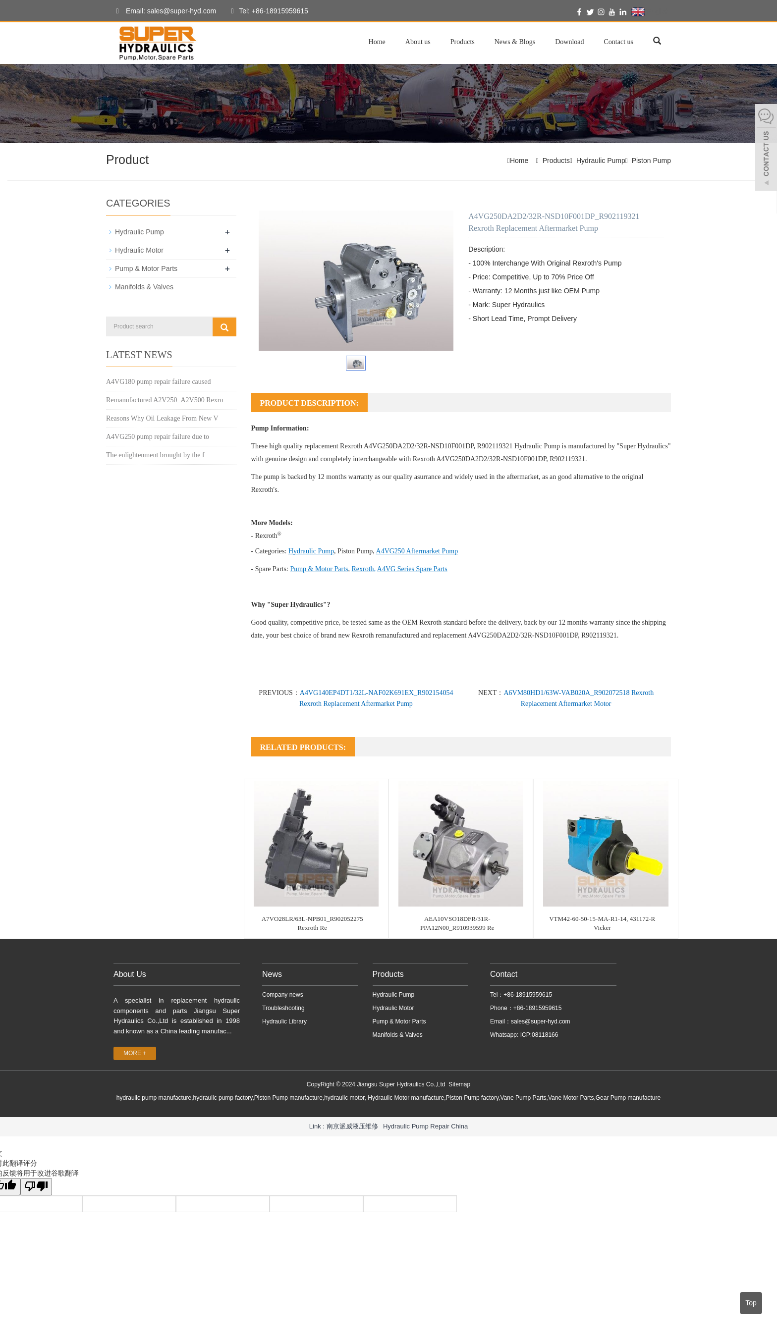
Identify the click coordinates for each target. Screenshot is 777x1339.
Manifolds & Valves (144, 287)
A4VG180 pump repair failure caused (158, 381)
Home (377, 42)
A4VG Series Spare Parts (412, 569)
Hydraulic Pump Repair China (425, 1126)
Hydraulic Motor (139, 250)
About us (418, 42)
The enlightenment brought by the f (155, 455)
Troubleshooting (283, 1008)
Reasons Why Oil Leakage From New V (162, 418)
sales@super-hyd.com (540, 1021)
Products (462, 42)
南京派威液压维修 (352, 1126)
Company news (282, 994)
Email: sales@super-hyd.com (163, 11)
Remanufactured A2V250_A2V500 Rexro (164, 400)
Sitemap (459, 1084)
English (650, 11)
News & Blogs (515, 42)
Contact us (619, 42)
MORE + (134, 1053)
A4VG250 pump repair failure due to (157, 436)
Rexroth (363, 569)
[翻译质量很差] (36, 1186)
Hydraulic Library (284, 1021)
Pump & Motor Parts (319, 569)
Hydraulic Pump (600, 160)
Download (569, 42)
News (272, 974)
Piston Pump (651, 160)
